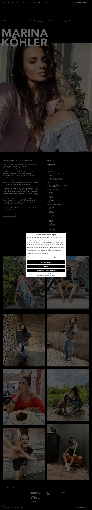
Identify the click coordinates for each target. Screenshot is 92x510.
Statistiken (44, 255)
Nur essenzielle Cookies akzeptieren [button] (46, 269)
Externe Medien (59, 255)
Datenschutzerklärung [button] (47, 274)
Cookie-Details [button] (39, 274)
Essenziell (30, 255)
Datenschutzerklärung (42, 250)
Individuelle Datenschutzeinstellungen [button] (46, 272)
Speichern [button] (46, 265)
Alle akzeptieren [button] (46, 260)
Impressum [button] (53, 274)
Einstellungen (33, 252)
